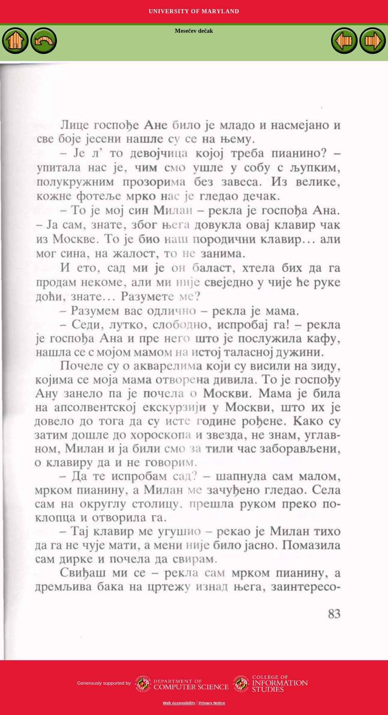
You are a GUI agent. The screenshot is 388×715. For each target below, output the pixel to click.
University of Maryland (194, 11)
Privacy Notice (212, 703)
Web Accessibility (179, 703)
